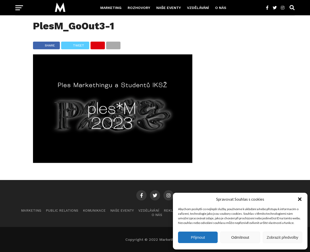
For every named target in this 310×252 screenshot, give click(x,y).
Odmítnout (240, 237)
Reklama (172, 210)
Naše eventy (168, 8)
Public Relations (62, 210)
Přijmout (198, 237)
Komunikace (94, 210)
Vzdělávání (198, 8)
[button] (299, 199)
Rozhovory (139, 8)
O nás (220, 8)
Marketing (110, 8)
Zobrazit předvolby (282, 237)
